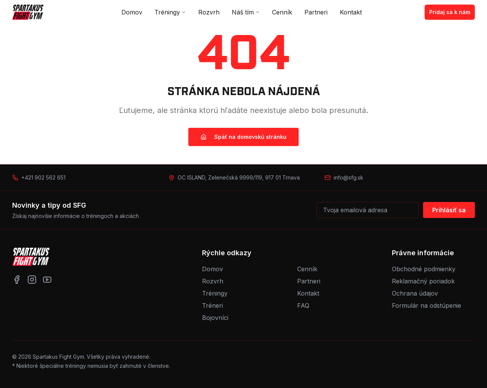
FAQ (303, 305)
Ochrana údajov (415, 293)
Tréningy (170, 12)
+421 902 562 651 (43, 177)
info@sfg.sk (348, 177)
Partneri (316, 12)
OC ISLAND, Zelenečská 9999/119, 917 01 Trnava (239, 177)
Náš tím (246, 12)
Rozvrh (209, 12)
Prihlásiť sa (449, 210)
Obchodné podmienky (423, 269)
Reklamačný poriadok (423, 281)
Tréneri (212, 305)
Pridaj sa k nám (449, 12)
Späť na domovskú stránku (243, 137)
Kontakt (351, 12)
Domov (131, 12)
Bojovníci (215, 317)
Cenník (282, 12)
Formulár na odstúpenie (426, 305)
